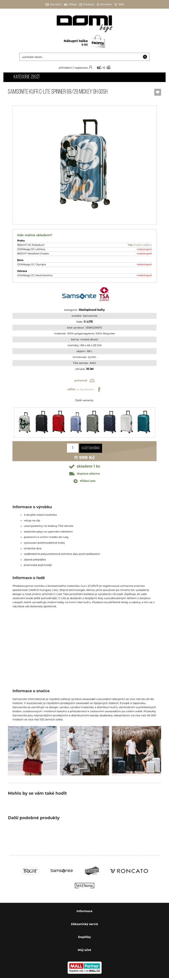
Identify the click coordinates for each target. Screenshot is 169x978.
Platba (70, 4)
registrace (81, 67)
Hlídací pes (84, 481)
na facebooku (84, 389)
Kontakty (104, 4)
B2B (119, 4)
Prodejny (86, 4)
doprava (84, 473)
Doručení (53, 4)
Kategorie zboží (26, 77)
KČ (99, 67)
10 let (90, 369)
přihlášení (65, 67)
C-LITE (88, 321)
